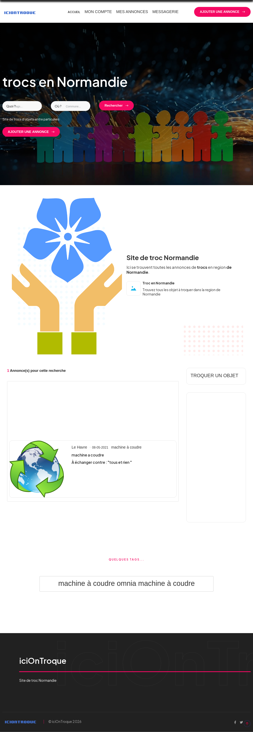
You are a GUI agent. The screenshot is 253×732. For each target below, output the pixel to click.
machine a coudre (86, 455)
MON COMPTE (98, 11)
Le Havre (78, 448)
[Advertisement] (93, 410)
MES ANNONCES (132, 11)
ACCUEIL (74, 12)
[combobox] (22, 106)
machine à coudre (121, 448)
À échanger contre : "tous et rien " (100, 462)
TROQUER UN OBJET (211, 376)
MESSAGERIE (165, 11)
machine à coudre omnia (97, 583)
